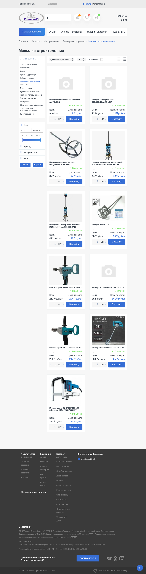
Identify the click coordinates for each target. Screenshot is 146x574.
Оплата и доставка (71, 31)
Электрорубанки (27, 114)
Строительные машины (63, 510)
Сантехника (61, 500)
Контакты (25, 477)
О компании (26, 457)
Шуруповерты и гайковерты (31, 105)
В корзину (74, 119)
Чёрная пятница (27, 4)
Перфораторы (26, 88)
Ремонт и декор (63, 490)
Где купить (119, 31)
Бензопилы (25, 68)
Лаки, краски (62, 476)
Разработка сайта (110, 570)
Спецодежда (62, 504)
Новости (44, 461)
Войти (87, 4)
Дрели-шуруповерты (28, 75)
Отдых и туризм (63, 485)
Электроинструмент (28, 64)
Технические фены (28, 98)
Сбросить (38, 165)
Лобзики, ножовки (27, 78)
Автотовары (61, 457)
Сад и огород (62, 495)
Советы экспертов (44, 468)
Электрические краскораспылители (28, 109)
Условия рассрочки (97, 31)
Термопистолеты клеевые (31, 95)
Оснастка (24, 85)
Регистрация (98, 4)
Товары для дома (61, 518)
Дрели (23, 71)
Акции (52, 31)
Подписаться (88, 558)
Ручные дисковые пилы (30, 91)
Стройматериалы (64, 471)
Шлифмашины (26, 102)
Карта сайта (43, 484)
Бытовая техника (64, 461)
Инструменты (28, 59)
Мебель (60, 480)
